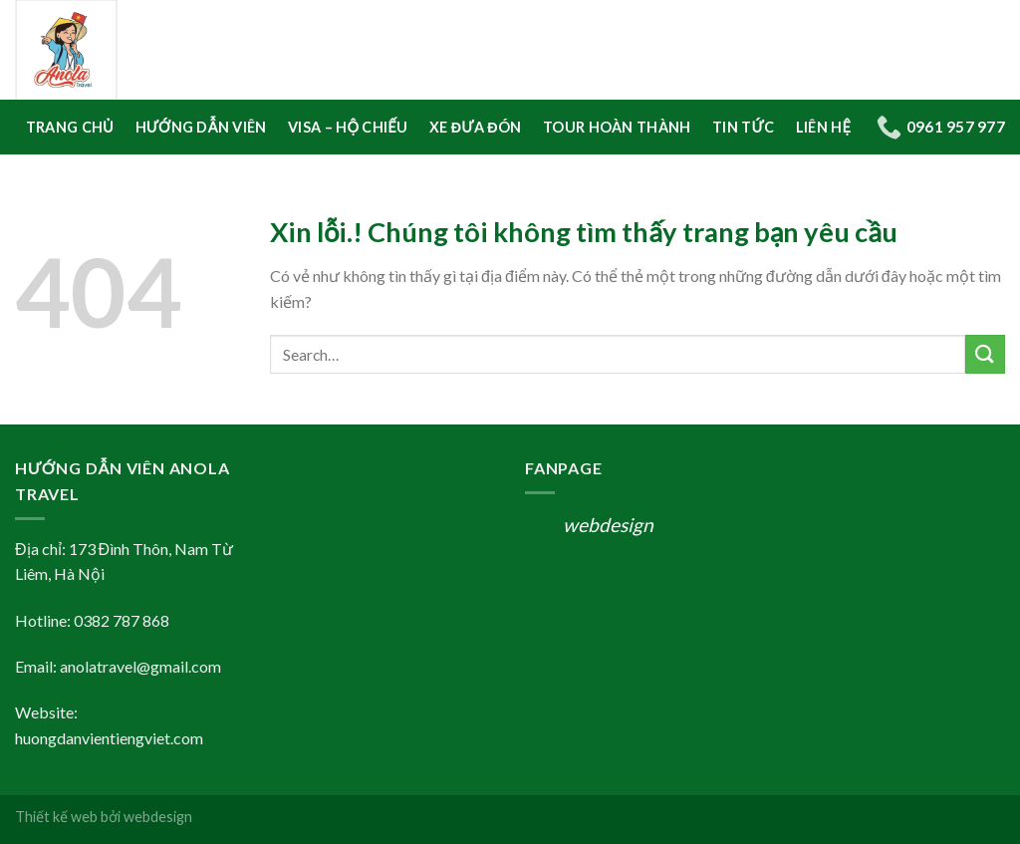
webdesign (608, 524)
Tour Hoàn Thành (616, 127)
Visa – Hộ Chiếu (347, 127)
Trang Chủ (70, 127)
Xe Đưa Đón (475, 127)
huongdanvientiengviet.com (109, 737)
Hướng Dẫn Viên (201, 127)
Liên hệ (823, 127)
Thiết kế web (56, 816)
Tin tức (743, 127)
